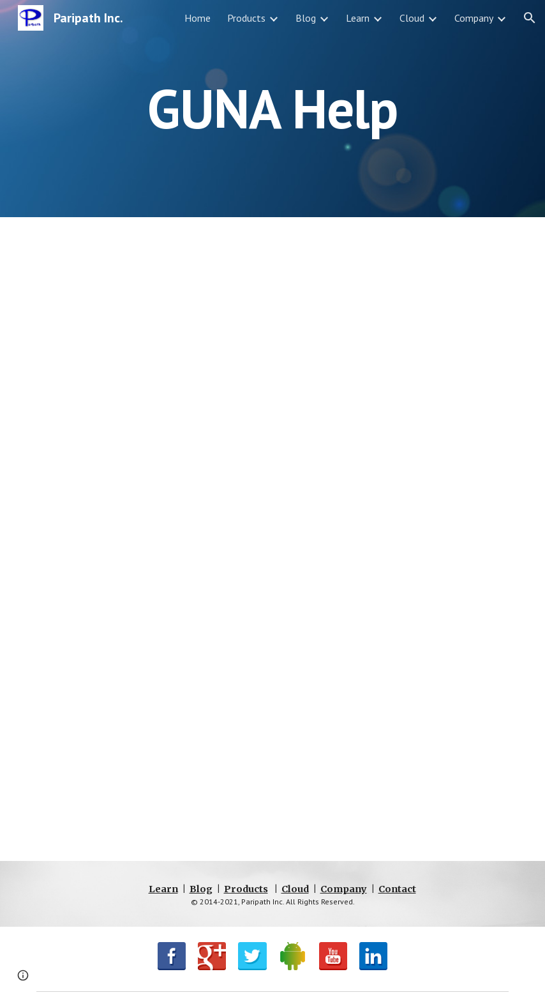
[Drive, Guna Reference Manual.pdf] (272, 539)
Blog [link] (305, 17)
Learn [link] (358, 17)
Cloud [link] (411, 17)
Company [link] (473, 17)
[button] (529, 18)
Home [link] (197, 17)
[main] (272, 108)
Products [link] (246, 17)
